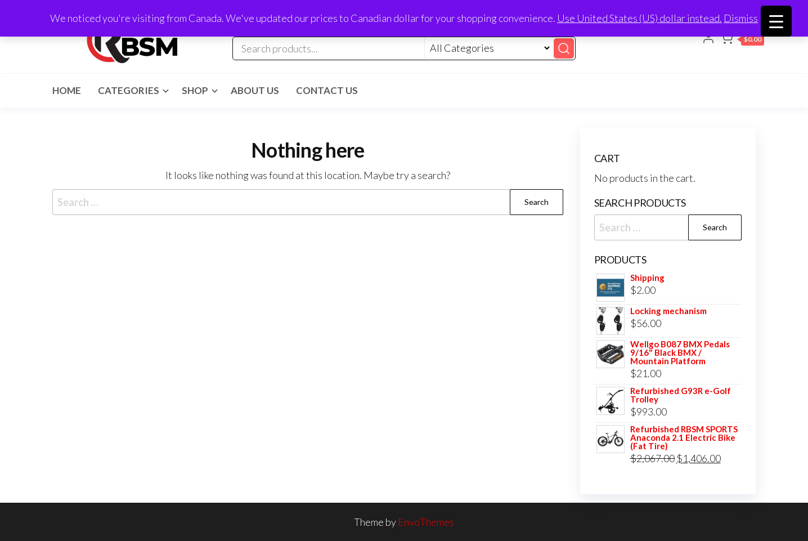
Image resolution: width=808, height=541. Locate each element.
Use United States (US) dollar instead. (639, 18)
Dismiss (741, 18)
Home (66, 90)
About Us (255, 90)
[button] (742, 40)
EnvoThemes (426, 522)
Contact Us (327, 90)
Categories (128, 90)
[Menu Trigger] (776, 21)
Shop (195, 90)
